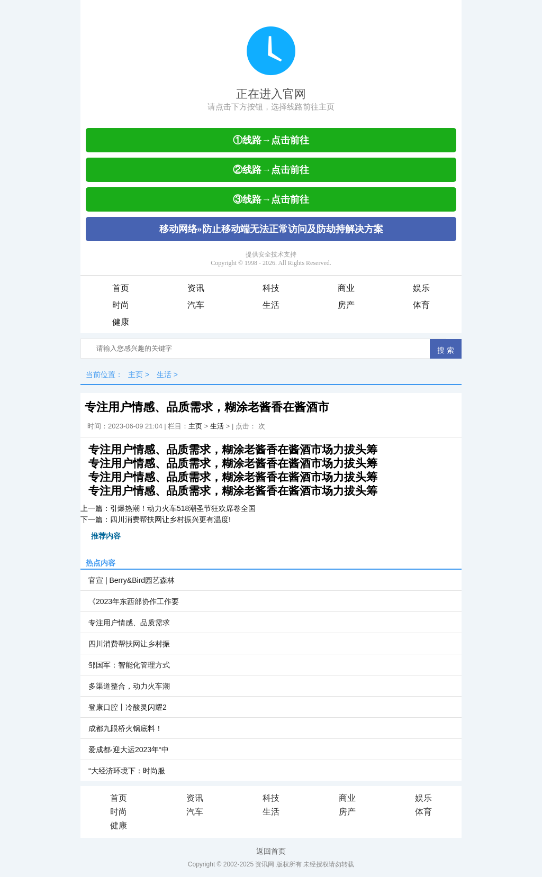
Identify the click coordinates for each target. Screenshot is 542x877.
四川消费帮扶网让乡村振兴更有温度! (170, 519)
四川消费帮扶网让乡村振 (129, 644)
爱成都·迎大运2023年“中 (128, 749)
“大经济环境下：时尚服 (126, 770)
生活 (271, 304)
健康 (120, 321)
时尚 (120, 304)
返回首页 (271, 851)
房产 (346, 304)
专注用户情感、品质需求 (129, 622)
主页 (135, 374)
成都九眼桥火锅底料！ (125, 728)
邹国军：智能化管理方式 (129, 665)
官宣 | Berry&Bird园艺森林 (131, 580)
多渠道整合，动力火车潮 (129, 686)
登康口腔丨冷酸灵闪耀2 (127, 707)
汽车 (195, 304)
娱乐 (421, 288)
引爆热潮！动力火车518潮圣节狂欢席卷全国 (183, 508)
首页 (120, 288)
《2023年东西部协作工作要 (133, 601)
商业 (346, 288)
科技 (271, 288)
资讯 (195, 288)
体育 (421, 304)
